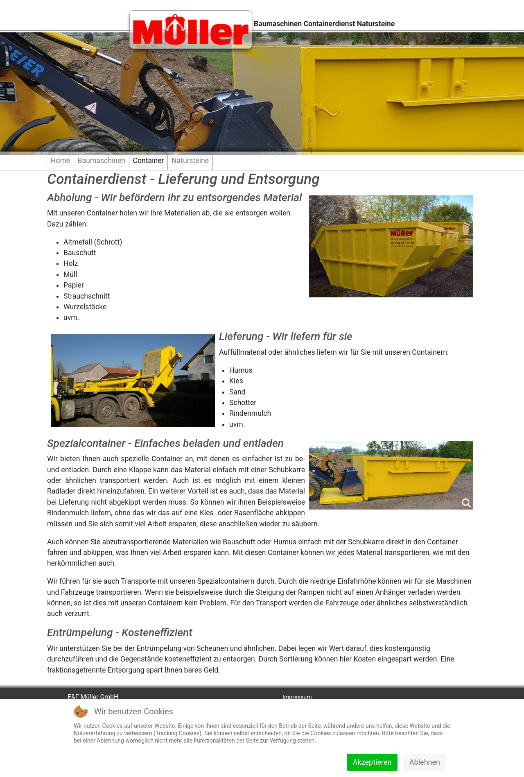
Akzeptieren (372, 762)
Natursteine (190, 160)
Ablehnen (424, 762)
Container (148, 160)
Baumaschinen (101, 160)
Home (60, 160)
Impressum (297, 697)
